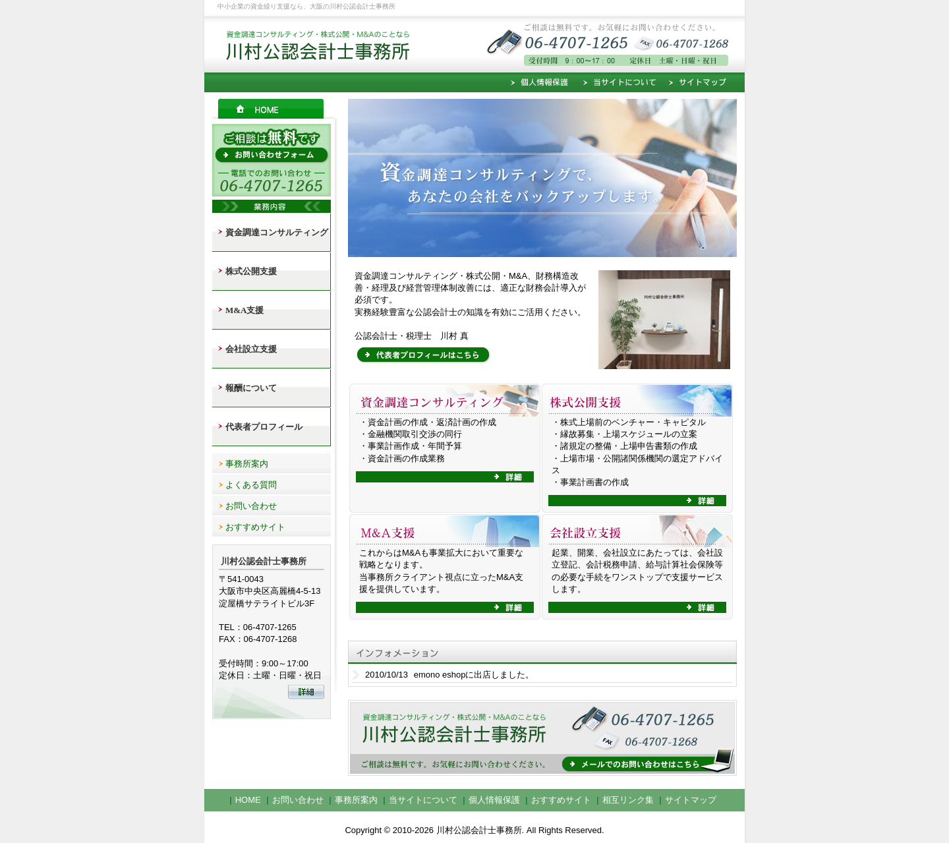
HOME (274, 109)
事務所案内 (246, 464)
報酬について (251, 388)
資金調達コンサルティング (276, 232)
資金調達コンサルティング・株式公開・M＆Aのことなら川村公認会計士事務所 (309, 43)
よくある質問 (251, 485)
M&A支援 (244, 310)
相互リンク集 (628, 800)
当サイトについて (619, 82)
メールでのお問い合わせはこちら (542, 739)
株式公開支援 (251, 271)
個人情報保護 (542, 82)
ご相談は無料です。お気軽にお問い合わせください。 (666, 43)
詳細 (445, 476)
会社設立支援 (251, 349)
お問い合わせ (251, 506)
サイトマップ (703, 82)
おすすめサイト (255, 527)
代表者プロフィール (263, 427)
